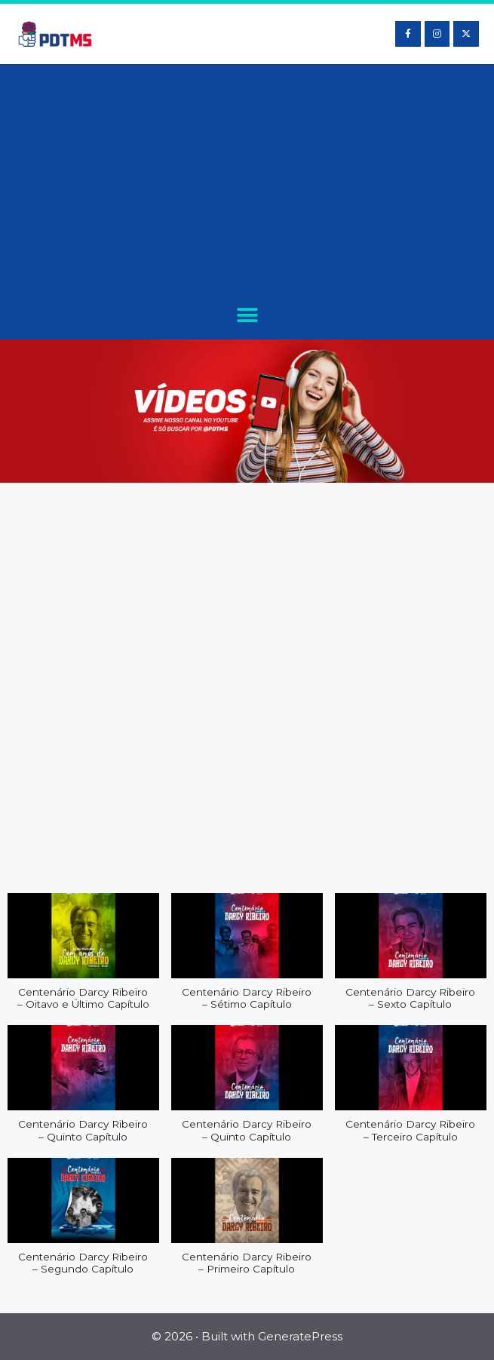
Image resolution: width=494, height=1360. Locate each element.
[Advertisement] (247, 184)
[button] (247, 315)
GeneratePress (300, 1336)
